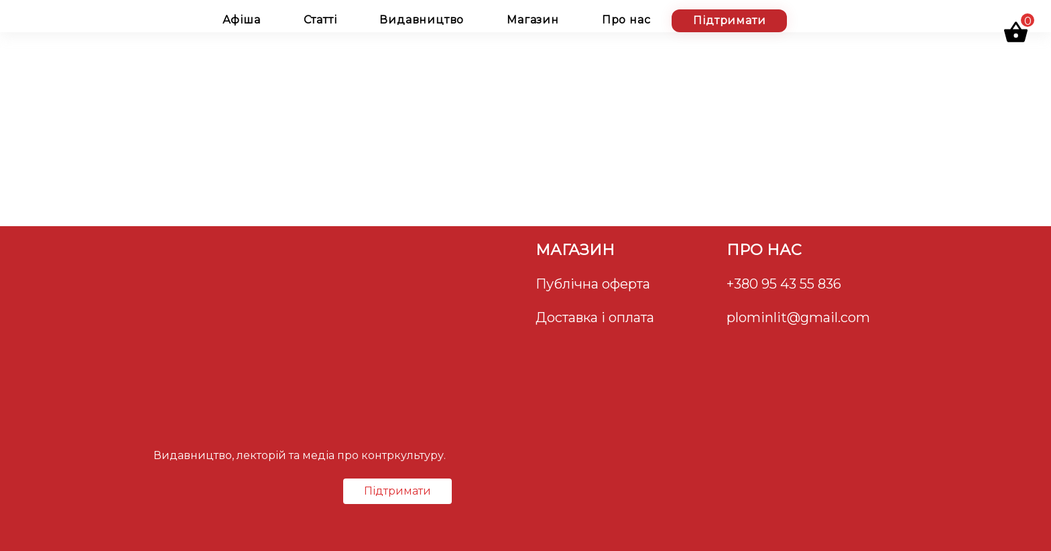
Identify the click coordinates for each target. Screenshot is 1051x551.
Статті (320, 19)
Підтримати (729, 20)
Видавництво (421, 19)
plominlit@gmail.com (798, 317)
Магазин (533, 19)
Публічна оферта (593, 284)
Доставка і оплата (595, 317)
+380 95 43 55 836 (784, 284)
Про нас (626, 19)
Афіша (242, 19)
